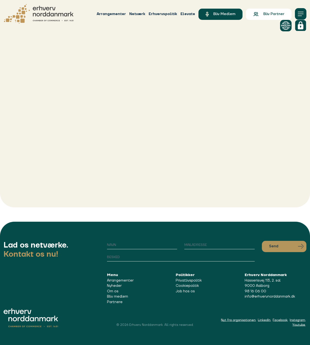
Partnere (115, 302)
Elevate (187, 14)
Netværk (137, 14)
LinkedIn (264, 320)
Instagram (297, 320)
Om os (112, 291)
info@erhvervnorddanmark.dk (270, 296)
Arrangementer (111, 14)
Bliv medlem (220, 14)
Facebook (280, 320)
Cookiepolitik (187, 285)
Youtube (298, 325)
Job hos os (185, 291)
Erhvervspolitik (163, 14)
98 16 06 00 (255, 291)
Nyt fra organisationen (238, 320)
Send (286, 246)
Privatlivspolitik (189, 280)
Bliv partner (268, 14)
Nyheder (114, 285)
